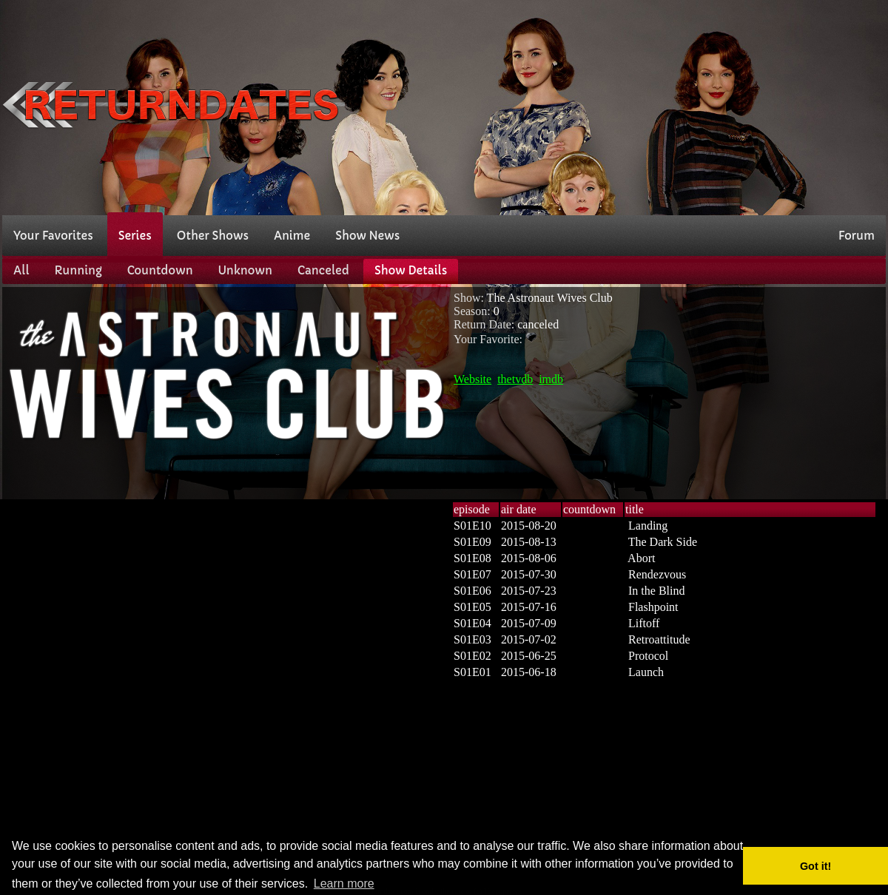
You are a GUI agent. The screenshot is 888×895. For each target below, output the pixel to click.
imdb (551, 379)
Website (472, 379)
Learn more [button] (344, 883)
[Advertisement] (722, 105)
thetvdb (515, 379)
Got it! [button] (815, 866)
